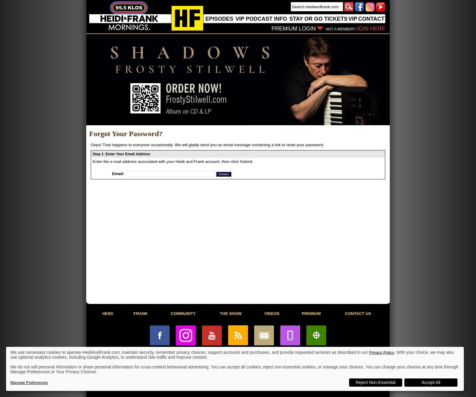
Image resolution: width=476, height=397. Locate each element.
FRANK (141, 313)
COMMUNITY (183, 313)
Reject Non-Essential (376, 382)
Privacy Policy (381, 352)
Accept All (431, 382)
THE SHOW (231, 313)
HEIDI (107, 313)
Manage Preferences (29, 382)
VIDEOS (272, 313)
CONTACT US (358, 313)
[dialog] (235, 369)
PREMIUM (311, 313)
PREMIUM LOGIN (293, 28)
